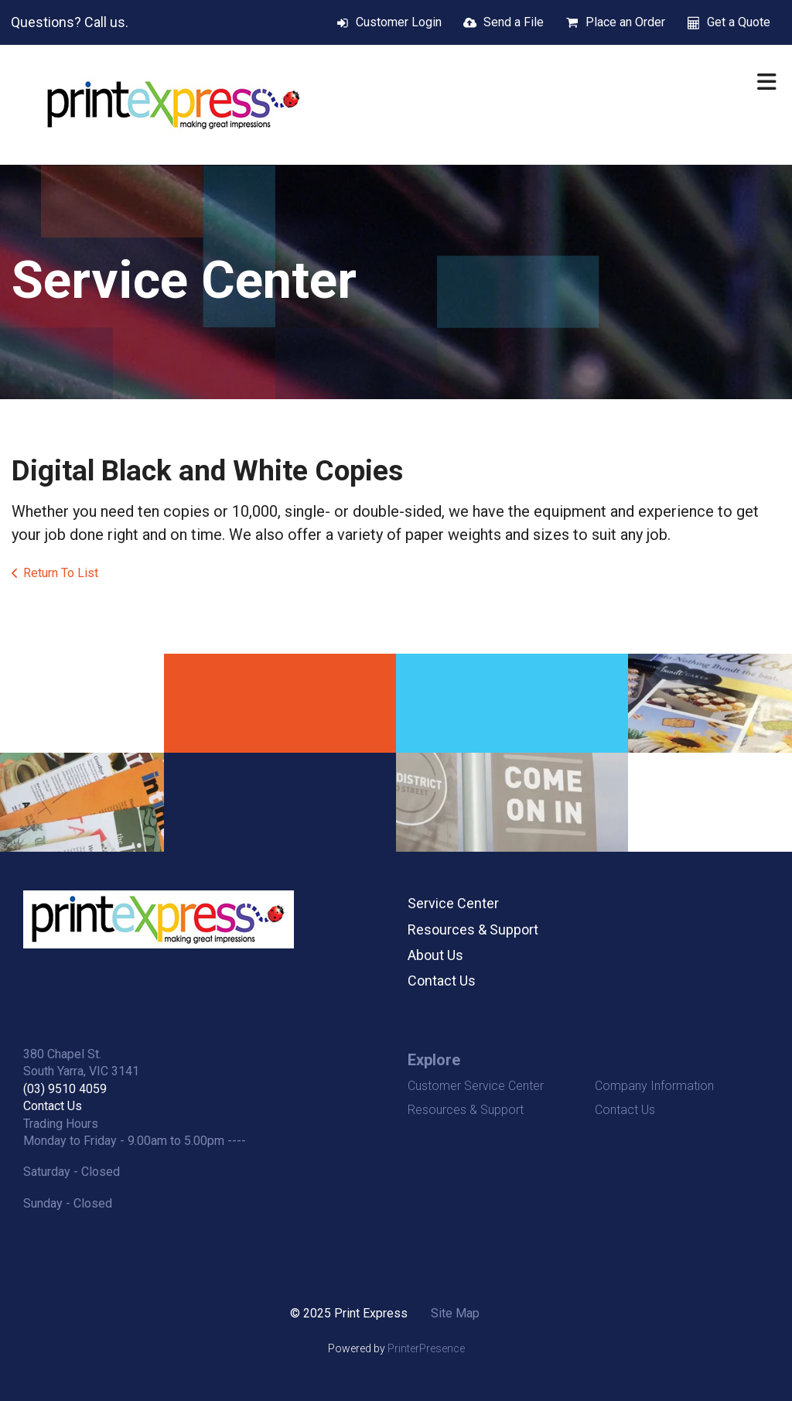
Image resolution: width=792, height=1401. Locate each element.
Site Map (455, 1313)
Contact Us (442, 980)
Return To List (60, 573)
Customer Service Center (476, 1085)
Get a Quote (738, 22)
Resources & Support (473, 929)
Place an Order (625, 22)
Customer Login (399, 22)
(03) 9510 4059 (65, 1089)
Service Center (453, 903)
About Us (435, 955)
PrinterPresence (426, 1348)
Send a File (513, 22)
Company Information (654, 1085)
